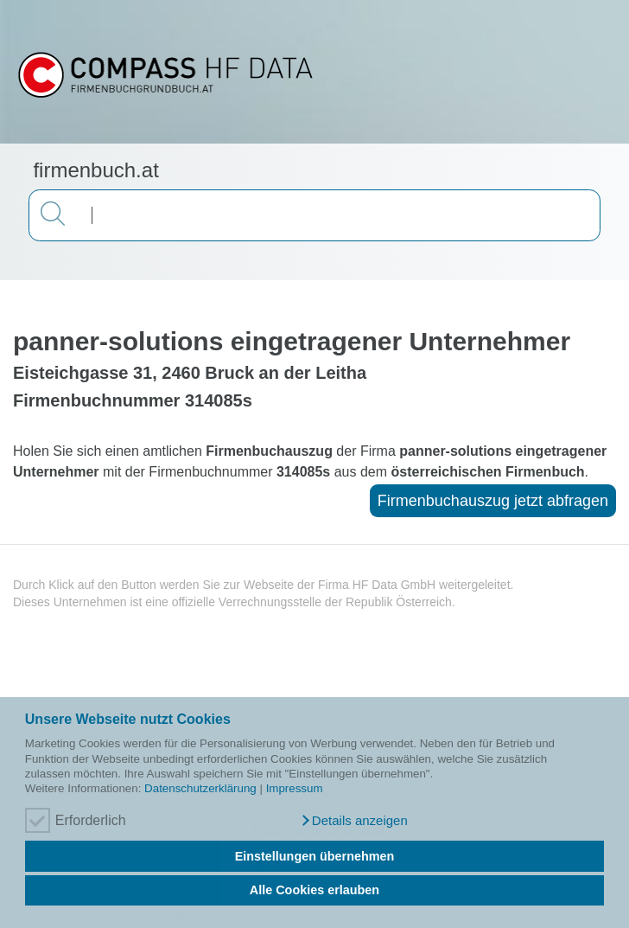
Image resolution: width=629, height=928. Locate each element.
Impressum (294, 788)
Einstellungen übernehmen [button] (315, 856)
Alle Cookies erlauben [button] (314, 890)
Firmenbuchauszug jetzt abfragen (493, 500)
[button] (353, 821)
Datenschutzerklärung (200, 788)
